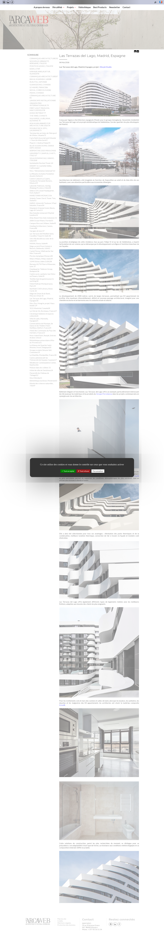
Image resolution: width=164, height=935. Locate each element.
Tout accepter (68, 471)
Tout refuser (83, 471)
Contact (126, 7)
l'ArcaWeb (58, 7)
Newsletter (114, 7)
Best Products (100, 7)
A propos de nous (42, 7)
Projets (71, 7)
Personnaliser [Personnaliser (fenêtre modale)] (98, 471)
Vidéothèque (84, 7)
